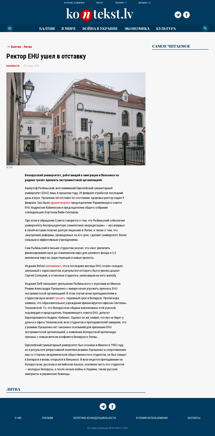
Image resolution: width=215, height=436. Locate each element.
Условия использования (151, 418)
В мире (68, 28)
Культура (166, 28)
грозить (60, 298)
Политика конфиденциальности (94, 418)
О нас (18, 418)
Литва (28, 47)
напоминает (53, 266)
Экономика (136, 28)
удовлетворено (61, 203)
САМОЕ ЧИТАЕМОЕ (171, 46)
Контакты (194, 418)
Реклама (47, 418)
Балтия (47, 28)
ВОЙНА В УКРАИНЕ (100, 28)
